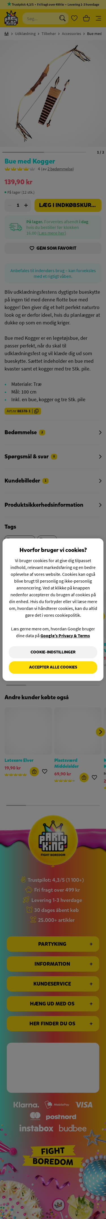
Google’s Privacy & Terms (65, 635)
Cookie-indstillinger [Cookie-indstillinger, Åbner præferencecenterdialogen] (53, 652)
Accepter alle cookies (53, 667)
